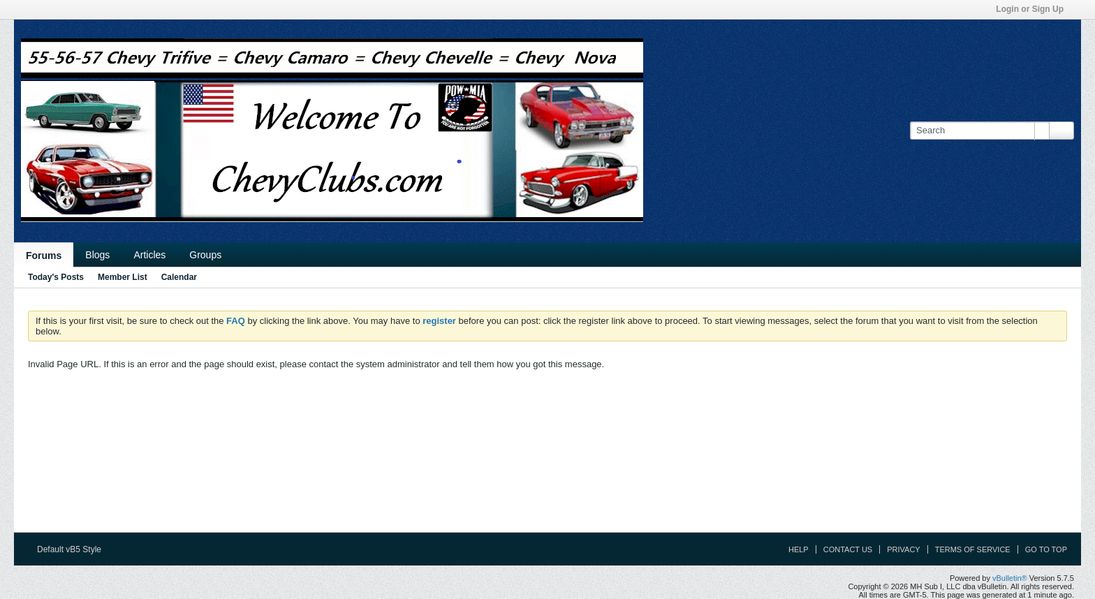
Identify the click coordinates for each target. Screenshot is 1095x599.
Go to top (1046, 549)
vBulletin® (1009, 578)
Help (798, 549)
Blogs (97, 254)
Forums (43, 255)
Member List (122, 277)
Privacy (903, 549)
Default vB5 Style (73, 549)
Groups (205, 254)
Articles (149, 254)
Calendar (179, 277)
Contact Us (848, 549)
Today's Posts (56, 277)
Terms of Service (973, 549)
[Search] (979, 130)
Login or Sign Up (1034, 9)
